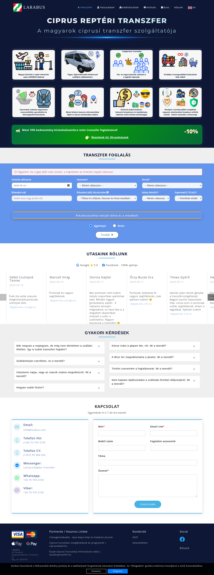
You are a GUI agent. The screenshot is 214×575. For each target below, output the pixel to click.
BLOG (165, 7)
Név (100, 426)
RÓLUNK (178, 7)
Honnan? (82, 179)
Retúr (121, 226)
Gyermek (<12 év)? (186, 192)
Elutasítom (96, 571)
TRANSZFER (85, 7)
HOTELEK (150, 7)
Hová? (146, 179)
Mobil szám (105, 441)
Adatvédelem (140, 542)
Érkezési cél (19, 192)
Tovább (107, 235)
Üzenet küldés (147, 504)
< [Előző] (3, 297)
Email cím (156, 426)
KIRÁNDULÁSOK (129, 7)
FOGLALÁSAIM (106, 7)
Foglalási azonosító (163, 441)
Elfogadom (117, 571)
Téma (101, 456)
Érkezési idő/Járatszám (93, 192)
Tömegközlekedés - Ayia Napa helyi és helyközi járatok (81, 537)
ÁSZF (135, 537)
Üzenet (103, 470)
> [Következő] (210, 297)
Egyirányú (100, 226)
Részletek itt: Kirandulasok (110, 137)
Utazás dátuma (21, 179)
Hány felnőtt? (150, 192)
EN (192, 7)
